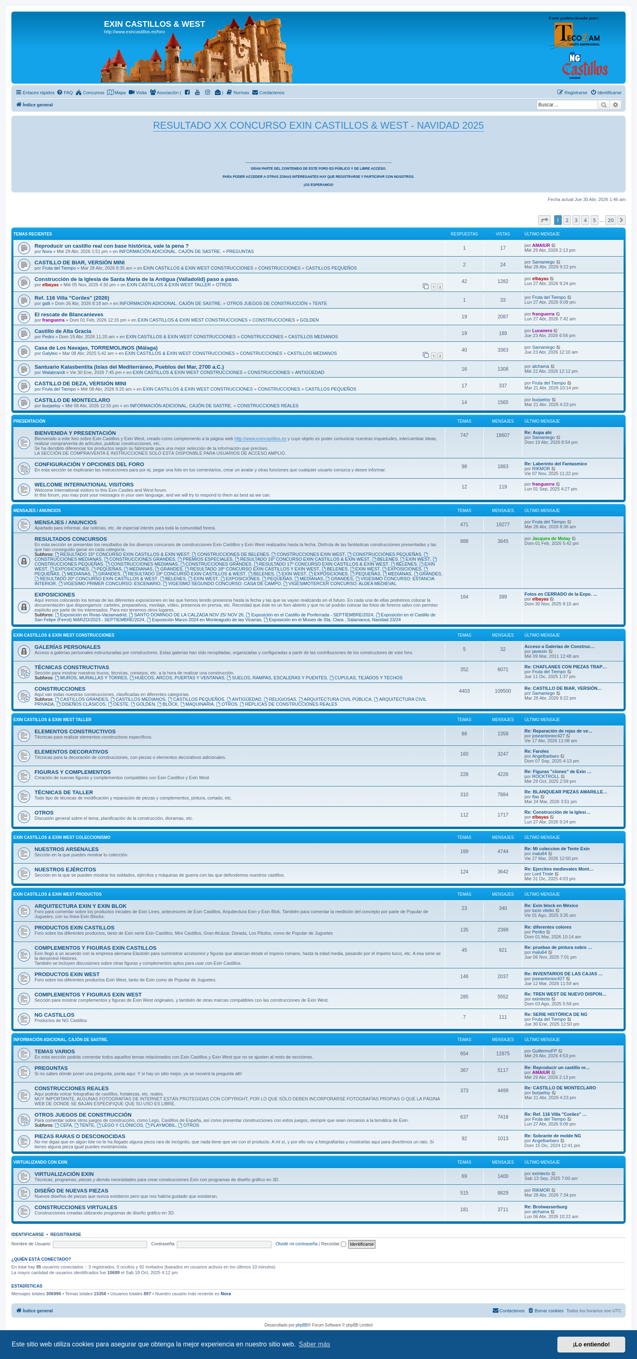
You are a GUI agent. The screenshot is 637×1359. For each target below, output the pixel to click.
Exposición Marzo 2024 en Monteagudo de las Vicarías (204, 619)
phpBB (302, 1325)
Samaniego (543, 261)
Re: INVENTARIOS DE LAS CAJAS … (563, 973)
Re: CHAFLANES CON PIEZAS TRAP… (565, 666)
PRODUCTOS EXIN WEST (67, 974)
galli (46, 303)
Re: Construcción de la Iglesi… (557, 812)
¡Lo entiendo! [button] (591, 1344)
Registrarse (65, 1234)
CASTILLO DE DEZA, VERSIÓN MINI (80, 383)
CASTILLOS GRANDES (81, 699)
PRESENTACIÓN (29, 421)
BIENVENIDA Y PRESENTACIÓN (75, 433)
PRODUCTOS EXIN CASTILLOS (75, 928)
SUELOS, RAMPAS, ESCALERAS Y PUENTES (277, 677)
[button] (544, 220)
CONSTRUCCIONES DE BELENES (230, 554)
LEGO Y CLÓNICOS (120, 1125)
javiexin (539, 651)
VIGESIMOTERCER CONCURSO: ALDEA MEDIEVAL (340, 583)
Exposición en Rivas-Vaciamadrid (90, 614)
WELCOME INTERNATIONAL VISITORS (84, 485)
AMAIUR (541, 245)
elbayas (50, 284)
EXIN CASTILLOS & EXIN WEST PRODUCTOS (57, 894)
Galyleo (49, 353)
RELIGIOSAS (280, 699)
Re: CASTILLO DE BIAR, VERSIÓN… (563, 688)
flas (535, 796)
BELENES (385, 559)
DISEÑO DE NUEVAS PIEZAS (71, 1191)
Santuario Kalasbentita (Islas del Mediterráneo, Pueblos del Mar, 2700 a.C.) (129, 367)
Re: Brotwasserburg (545, 1206)
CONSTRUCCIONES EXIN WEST (308, 554)
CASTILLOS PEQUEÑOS (331, 268)
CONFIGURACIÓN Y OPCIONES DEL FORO (89, 464)
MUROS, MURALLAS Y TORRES (91, 677)
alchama (540, 366)
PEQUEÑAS (106, 568)
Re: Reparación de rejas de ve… (558, 730)
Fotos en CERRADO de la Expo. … (561, 594)
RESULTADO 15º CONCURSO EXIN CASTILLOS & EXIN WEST (122, 554)
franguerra (53, 320)
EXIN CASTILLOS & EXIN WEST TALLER (169, 284)
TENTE (319, 303)
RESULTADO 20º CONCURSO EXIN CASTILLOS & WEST (96, 578)
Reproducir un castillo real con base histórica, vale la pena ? (112, 246)
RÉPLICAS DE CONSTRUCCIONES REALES (289, 704)
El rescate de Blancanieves (69, 314)
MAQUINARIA (197, 704)
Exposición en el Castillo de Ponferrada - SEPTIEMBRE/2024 (309, 614)
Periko (538, 931)
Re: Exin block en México (551, 905)
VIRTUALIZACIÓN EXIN (64, 1174)
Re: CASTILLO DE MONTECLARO (560, 1087)
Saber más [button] (314, 1344)
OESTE (118, 704)
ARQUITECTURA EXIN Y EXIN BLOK (81, 906)
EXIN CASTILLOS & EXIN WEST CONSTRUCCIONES (198, 268)
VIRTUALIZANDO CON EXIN (40, 1162)
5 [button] (594, 220)
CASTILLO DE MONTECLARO (72, 400)
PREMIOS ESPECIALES (205, 559)
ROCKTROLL (545, 776)
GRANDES (168, 568)
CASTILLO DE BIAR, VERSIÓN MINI (80, 262)
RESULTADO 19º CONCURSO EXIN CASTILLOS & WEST (184, 573)
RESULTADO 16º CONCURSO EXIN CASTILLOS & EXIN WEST (302, 559)
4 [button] (585, 220)
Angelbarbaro (545, 756)
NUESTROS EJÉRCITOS (65, 869)
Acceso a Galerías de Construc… (559, 646)
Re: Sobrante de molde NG (552, 1135)
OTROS (224, 284)
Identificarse (27, 1234)
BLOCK (167, 704)
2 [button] (567, 220)
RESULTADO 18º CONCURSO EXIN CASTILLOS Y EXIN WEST (252, 568)
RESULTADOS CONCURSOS (71, 539)
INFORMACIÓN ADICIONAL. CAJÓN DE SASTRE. (170, 251)
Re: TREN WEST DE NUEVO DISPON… (565, 994)
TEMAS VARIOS (55, 1051)
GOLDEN (309, 320)
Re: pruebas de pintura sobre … (558, 947)
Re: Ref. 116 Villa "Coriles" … (555, 1114)
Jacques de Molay (551, 538)
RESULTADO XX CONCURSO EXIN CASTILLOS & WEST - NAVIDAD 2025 (318, 125)
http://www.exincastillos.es (260, 438)
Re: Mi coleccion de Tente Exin (557, 848)
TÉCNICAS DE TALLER (64, 792)
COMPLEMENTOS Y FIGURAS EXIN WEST (88, 995)
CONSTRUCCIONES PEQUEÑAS (384, 554)
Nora (47, 251)
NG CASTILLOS (54, 1015)
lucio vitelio (543, 910)
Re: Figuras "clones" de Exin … (558, 771)
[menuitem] (64, 92)
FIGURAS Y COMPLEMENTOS (73, 772)
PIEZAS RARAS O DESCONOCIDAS (80, 1136)
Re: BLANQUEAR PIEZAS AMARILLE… (565, 791)
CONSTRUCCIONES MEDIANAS (142, 564)
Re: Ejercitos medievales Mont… (559, 868)
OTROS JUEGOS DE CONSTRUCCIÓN (267, 303)
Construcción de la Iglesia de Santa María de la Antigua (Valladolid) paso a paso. (137, 279)
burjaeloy (51, 405)
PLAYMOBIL (160, 1125)
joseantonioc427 (548, 735)
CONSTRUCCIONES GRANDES (139, 559)
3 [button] (576, 220)
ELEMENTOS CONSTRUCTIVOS (75, 731)
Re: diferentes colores (548, 927)
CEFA (63, 1125)
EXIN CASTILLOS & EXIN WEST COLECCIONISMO (61, 837)
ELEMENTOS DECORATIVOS (71, 752)
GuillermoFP (544, 1050)
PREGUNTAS (240, 251)
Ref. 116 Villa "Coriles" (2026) (72, 298)
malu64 (539, 853)
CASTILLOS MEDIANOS (313, 336)
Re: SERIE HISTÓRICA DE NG (555, 1014)
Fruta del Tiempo (59, 268)
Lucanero (542, 330)
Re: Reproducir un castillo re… (557, 1067)
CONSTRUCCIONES (279, 268)
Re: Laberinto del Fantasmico (555, 463)
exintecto (541, 998)
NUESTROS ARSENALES (67, 849)
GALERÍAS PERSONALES (68, 647)
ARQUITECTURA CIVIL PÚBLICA (335, 699)
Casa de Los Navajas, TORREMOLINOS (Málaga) (96, 348)
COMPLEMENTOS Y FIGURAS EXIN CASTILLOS (95, 948)
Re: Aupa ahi (538, 432)
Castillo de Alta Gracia (63, 331)
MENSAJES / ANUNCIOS (37, 510)
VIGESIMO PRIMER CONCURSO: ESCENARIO (109, 583)
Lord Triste (542, 873)
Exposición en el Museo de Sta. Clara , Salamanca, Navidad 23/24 (332, 619)
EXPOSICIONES (69, 568)
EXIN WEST (415, 559)
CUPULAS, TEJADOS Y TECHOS (366, 677)
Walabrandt (53, 372)
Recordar (333, 1243)
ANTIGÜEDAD (309, 372)
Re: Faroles (536, 751)
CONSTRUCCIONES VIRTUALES (76, 1207)
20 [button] (611, 220)
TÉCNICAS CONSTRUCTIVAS (72, 667)
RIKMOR (541, 468)
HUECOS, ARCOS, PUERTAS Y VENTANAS (177, 677)
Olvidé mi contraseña (296, 1243)
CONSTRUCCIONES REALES (268, 405)
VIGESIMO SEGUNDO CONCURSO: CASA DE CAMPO (222, 583)
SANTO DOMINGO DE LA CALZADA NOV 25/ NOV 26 (186, 614)
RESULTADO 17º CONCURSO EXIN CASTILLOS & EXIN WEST (321, 564)
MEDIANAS (138, 568)
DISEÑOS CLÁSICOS (81, 704)
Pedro (48, 336)
